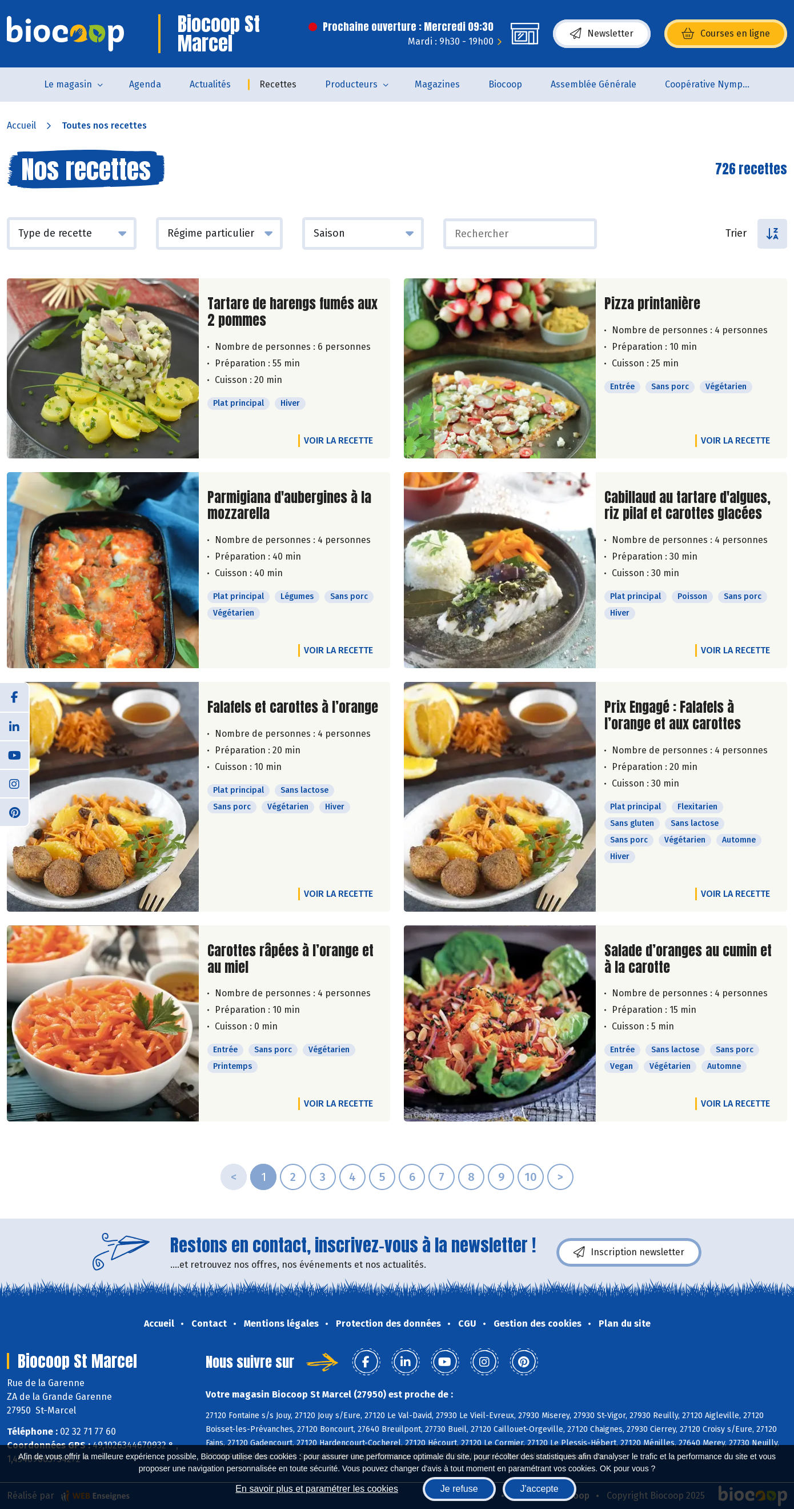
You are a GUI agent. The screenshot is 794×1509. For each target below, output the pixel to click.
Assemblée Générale (593, 84)
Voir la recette (338, 440)
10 (530, 1177)
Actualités (210, 84)
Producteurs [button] (351, 84)
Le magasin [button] (68, 84)
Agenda (145, 84)
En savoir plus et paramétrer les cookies (316, 1489)
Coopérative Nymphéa (712, 84)
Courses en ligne (725, 33)
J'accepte (539, 1489)
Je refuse (459, 1489)
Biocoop (505, 84)
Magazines (437, 84)
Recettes (277, 84)
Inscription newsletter (629, 1252)
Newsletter (601, 33)
